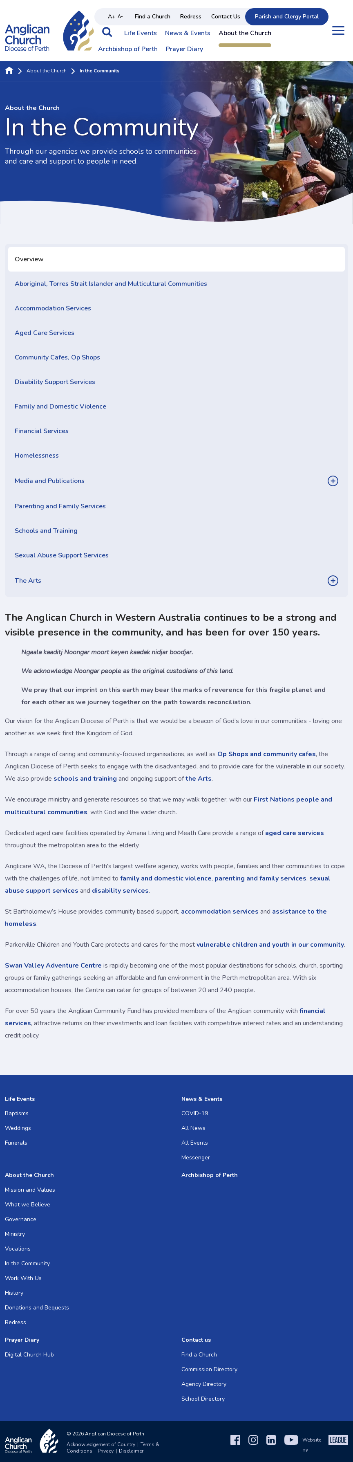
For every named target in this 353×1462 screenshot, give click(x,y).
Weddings (18, 1128)
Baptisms (17, 1113)
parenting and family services (260, 878)
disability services (120, 890)
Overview (29, 259)
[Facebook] (235, 1445)
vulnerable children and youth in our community (270, 944)
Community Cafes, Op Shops (57, 357)
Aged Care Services (44, 332)
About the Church (245, 33)
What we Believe (27, 1204)
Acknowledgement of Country (101, 1444)
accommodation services (220, 911)
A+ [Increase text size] (112, 16)
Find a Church (152, 16)
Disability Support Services (55, 381)
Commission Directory (209, 1369)
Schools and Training (46, 530)
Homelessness (37, 455)
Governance (20, 1219)
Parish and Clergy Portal (287, 16)
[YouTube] (291, 1445)
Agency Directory (203, 1384)
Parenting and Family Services (60, 506)
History (14, 1293)
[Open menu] (338, 30)
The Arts (28, 580)
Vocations (18, 1249)
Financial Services (42, 431)
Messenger (195, 1157)
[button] (107, 36)
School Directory (203, 1399)
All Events (194, 1143)
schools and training (85, 778)
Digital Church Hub (29, 1355)
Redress (190, 16)
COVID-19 (194, 1113)
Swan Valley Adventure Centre (54, 965)
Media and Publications (50, 480)
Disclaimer (131, 1451)
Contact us (196, 1340)
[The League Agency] (338, 1445)
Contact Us (225, 16)
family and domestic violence (166, 878)
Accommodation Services (53, 308)
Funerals (16, 1143)
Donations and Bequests (37, 1308)
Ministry (15, 1234)
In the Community (27, 1263)
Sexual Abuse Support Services (62, 555)
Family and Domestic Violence (60, 406)
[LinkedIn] (271, 1445)
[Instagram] (253, 1445)
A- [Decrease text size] (120, 16)
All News (193, 1128)
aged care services (294, 833)
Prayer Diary (184, 49)
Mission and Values (30, 1190)
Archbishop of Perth (128, 49)
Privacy (106, 1451)
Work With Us (23, 1278)
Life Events (140, 33)
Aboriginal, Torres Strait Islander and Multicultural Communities (111, 283)
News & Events (187, 33)
